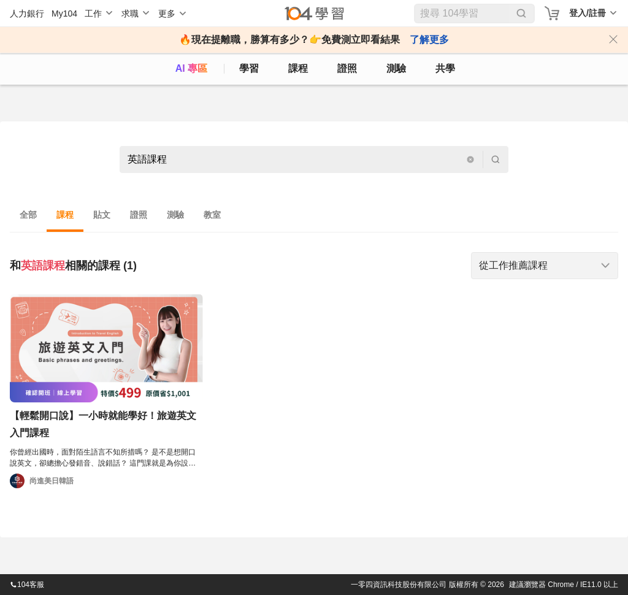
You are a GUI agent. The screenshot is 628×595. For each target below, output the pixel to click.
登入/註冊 (587, 13)
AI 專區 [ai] (191, 68)
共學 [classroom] (445, 68)
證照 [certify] (347, 68)
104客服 (27, 584)
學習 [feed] (249, 68)
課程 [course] (298, 68)
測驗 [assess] (396, 68)
